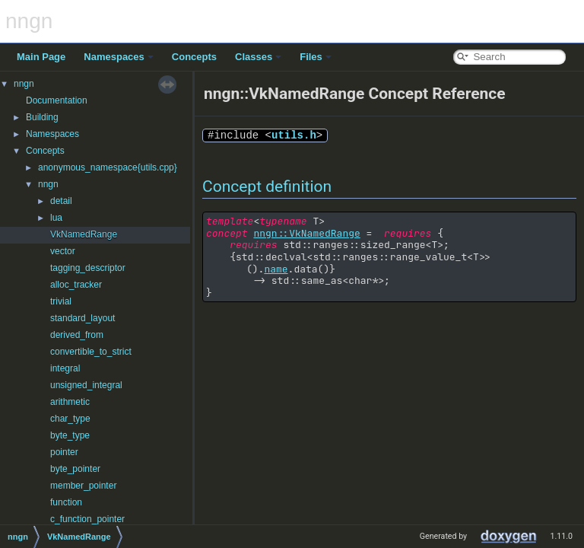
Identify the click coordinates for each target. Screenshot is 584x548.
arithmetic (70, 402)
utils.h (293, 135)
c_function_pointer (87, 519)
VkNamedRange (83, 234)
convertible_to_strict (91, 351)
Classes (258, 56)
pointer (64, 452)
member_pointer (83, 485)
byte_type (70, 435)
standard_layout (82, 318)
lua (56, 217)
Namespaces (119, 56)
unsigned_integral (86, 385)
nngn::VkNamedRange (306, 233)
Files (316, 56)
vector (62, 251)
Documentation (56, 100)
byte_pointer (75, 469)
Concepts (194, 56)
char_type (70, 418)
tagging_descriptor (87, 268)
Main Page (41, 56)
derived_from (76, 335)
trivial (60, 301)
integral (65, 368)
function (66, 502)
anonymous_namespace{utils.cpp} (107, 167)
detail (61, 201)
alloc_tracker (76, 284)
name (275, 269)
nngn (24, 83)
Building (42, 117)
